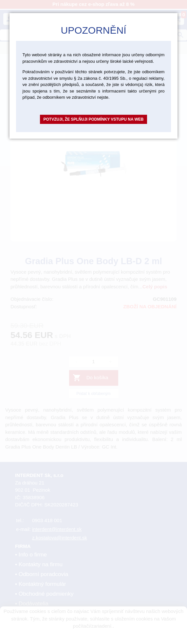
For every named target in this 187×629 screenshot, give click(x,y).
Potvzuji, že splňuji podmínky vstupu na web (93, 119)
